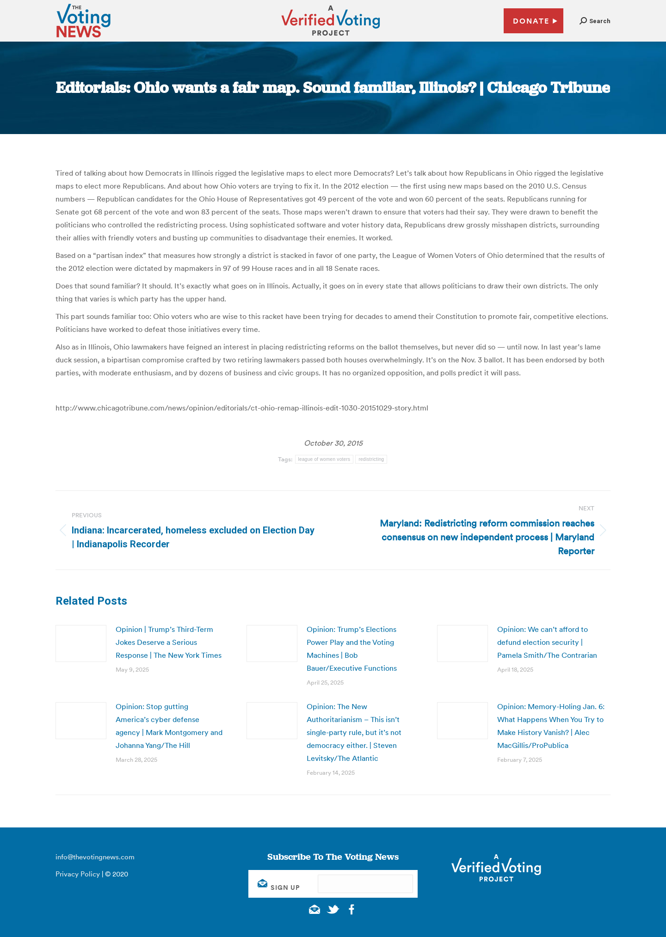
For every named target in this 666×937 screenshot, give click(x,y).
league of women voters (324, 459)
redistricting (371, 459)
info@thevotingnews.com (95, 856)
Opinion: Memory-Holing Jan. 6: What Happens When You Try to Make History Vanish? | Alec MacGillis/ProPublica (550, 726)
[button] (595, 21)
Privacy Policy (78, 874)
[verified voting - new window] (331, 37)
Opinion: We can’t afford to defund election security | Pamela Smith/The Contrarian (547, 642)
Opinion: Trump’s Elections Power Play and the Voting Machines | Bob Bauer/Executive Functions (352, 649)
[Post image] (81, 643)
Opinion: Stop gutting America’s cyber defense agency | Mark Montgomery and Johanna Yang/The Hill (169, 726)
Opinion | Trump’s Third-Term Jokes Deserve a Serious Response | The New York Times (169, 642)
